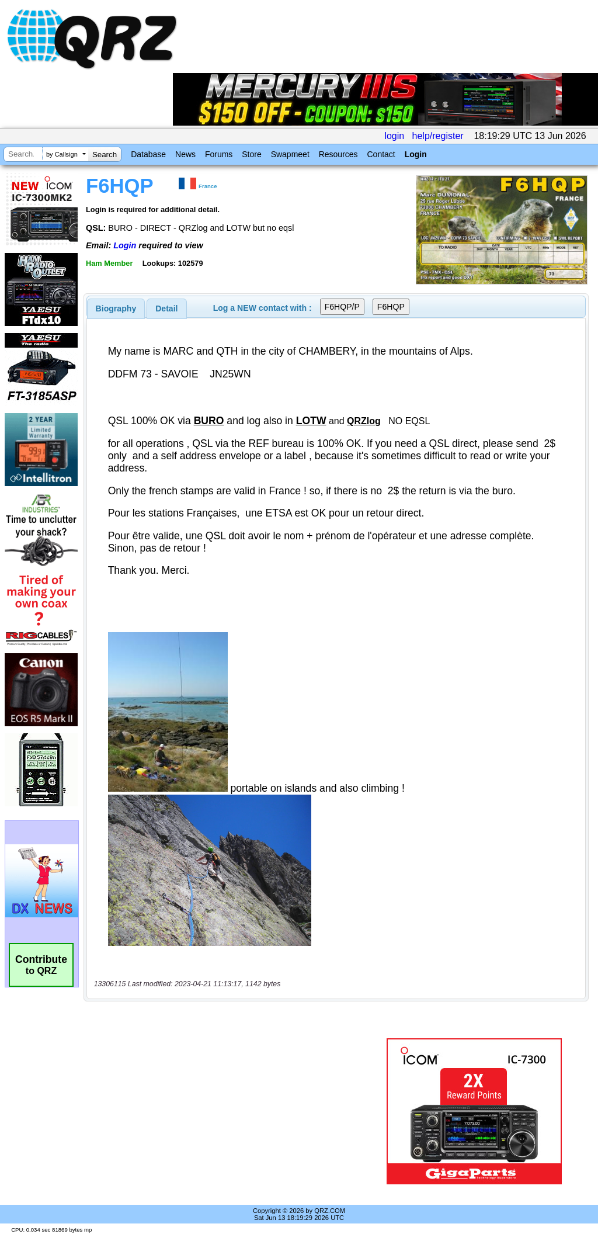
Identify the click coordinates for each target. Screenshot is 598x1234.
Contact (381, 154)
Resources (338, 154)
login (394, 136)
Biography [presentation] (116, 308)
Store (251, 154)
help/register (438, 136)
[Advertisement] (231, 1111)
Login (416, 154)
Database (148, 154)
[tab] (116, 308)
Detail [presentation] (166, 308)
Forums (218, 154)
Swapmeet (290, 154)
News (185, 154)
